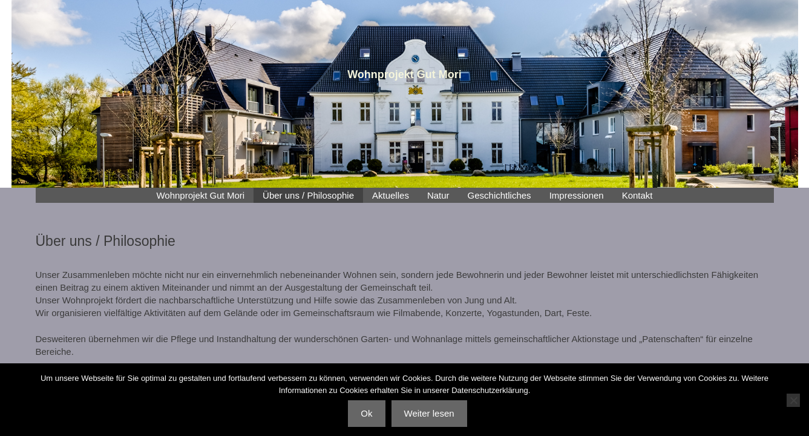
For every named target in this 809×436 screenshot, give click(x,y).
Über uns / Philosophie (308, 195)
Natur (438, 195)
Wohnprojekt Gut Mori (200, 195)
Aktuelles (390, 195)
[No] (793, 400)
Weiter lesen (429, 413)
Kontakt (637, 195)
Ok (366, 413)
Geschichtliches (499, 195)
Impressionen (576, 195)
